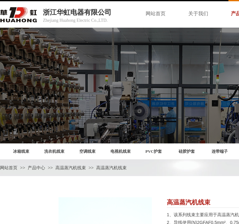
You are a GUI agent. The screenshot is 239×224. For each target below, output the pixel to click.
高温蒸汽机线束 (70, 168)
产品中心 (36, 168)
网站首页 (8, 168)
